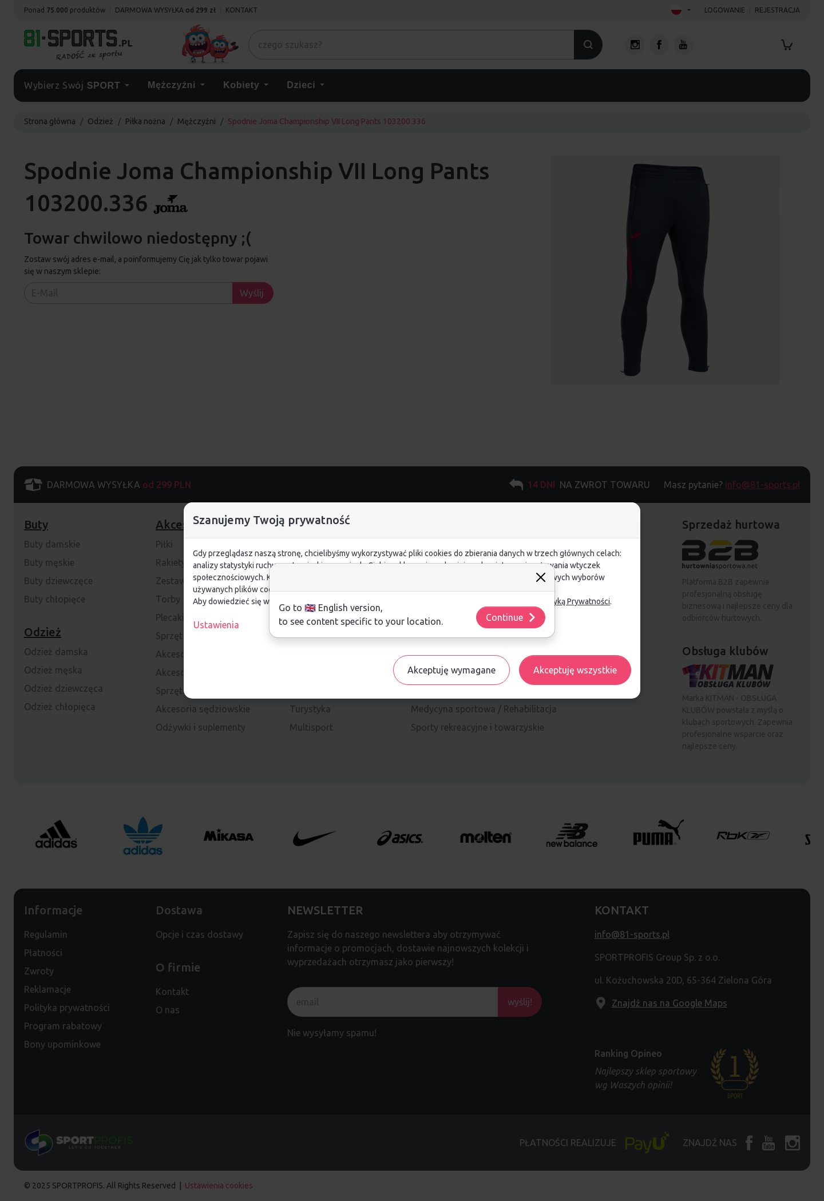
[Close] (541, 577)
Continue (511, 617)
